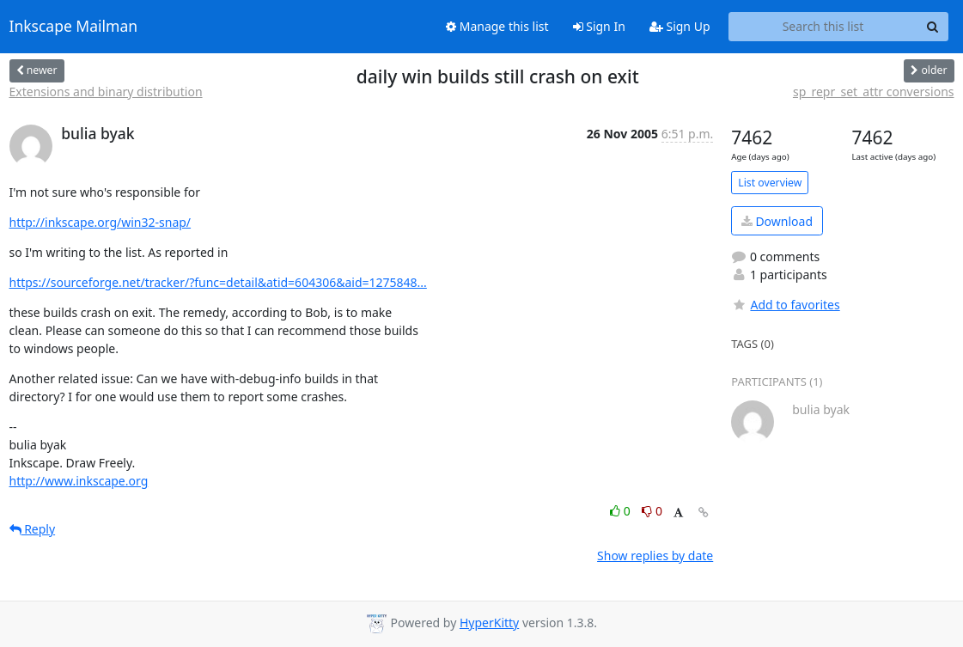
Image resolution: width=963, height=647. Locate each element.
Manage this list (497, 26)
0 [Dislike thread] (652, 511)
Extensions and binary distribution (106, 91)
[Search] (932, 26)
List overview (769, 182)
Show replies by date (655, 555)
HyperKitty (489, 622)
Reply (32, 529)
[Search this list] (823, 26)
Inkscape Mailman (73, 26)
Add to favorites (785, 304)
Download (777, 221)
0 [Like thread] (621, 511)
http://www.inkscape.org (79, 481)
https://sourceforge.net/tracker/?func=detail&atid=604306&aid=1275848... (218, 282)
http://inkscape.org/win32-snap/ (100, 222)
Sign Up (679, 26)
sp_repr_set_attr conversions (873, 91)
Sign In (599, 26)
